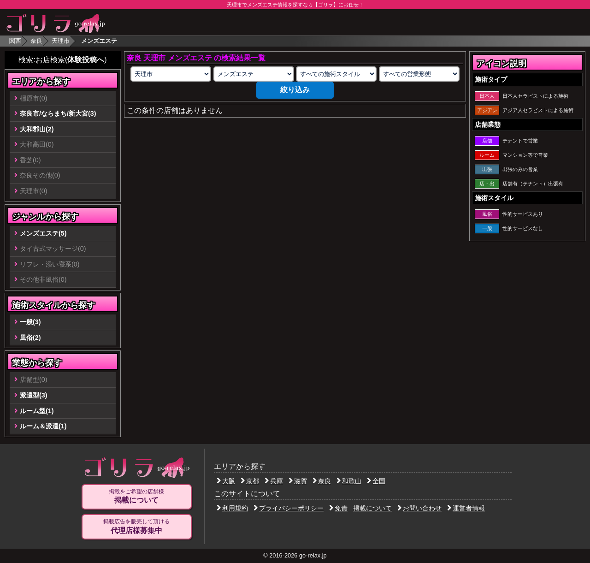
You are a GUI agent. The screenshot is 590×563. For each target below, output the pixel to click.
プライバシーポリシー (289, 508)
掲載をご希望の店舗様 (136, 496)
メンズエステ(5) (43, 233)
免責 (338, 508)
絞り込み (295, 90)
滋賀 (298, 481)
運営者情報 (466, 508)
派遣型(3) (33, 395)
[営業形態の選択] (419, 74)
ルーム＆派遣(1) (43, 426)
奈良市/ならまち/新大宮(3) (58, 113)
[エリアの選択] (170, 74)
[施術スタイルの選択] (336, 74)
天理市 (61, 40)
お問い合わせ (419, 508)
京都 (250, 481)
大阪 (226, 481)
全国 (376, 481)
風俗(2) (30, 337)
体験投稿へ (85, 60)
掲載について (372, 508)
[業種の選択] (253, 74)
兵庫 (274, 481)
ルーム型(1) (37, 411)
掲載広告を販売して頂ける (136, 526)
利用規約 (232, 508)
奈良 (36, 40)
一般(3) (30, 322)
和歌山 (348, 481)
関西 (15, 40)
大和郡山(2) (37, 129)
